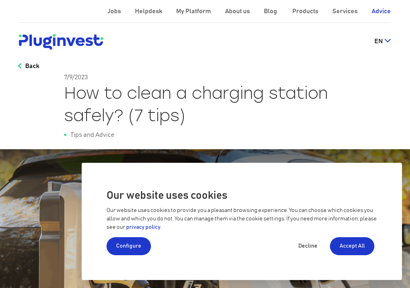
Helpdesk (149, 11)
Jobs (114, 11)
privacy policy (143, 227)
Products (306, 11)
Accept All (352, 246)
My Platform (193, 11)
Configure (128, 246)
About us (238, 11)
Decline (308, 246)
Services (345, 11)
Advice (381, 11)
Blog (271, 11)
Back (32, 66)
